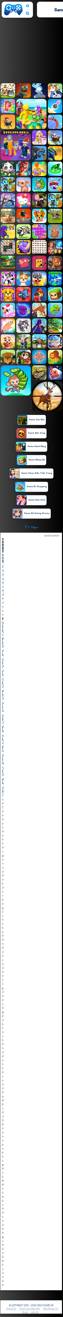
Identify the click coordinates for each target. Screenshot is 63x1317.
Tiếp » (34, 527)
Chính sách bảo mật (29, 1308)
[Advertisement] (31, 51)
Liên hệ (34, 1312)
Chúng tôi (11, 1308)
